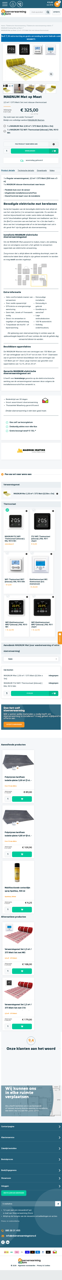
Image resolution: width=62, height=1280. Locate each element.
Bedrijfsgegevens (8, 1170)
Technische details (26, 171)
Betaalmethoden (27, 1251)
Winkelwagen (57, 3)
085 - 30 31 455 (20, 4)
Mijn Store (13, 4)
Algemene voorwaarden (26, 1265)
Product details (8, 171)
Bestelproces (7, 1159)
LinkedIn (7, 1242)
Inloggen (5, 1186)
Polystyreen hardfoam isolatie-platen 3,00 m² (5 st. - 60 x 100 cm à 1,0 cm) (18, 780)
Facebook (3, 1242)
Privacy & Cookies (43, 1265)
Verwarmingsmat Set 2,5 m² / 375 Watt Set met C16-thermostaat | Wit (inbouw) (18, 1008)
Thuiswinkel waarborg (54, 1251)
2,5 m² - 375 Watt (11, 958)
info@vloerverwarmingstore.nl (21, 1236)
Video (52, 171)
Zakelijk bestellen (9, 1148)
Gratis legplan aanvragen (13, 1193)
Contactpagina (7, 1127)
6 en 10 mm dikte (11, 786)
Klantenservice (7, 1138)
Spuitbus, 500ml (10, 896)
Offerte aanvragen (57, 13)
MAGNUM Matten (36, 120)
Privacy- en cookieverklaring (10, 1221)
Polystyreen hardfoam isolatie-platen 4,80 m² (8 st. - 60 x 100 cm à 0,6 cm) (18, 836)
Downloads (42, 171)
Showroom (6, 1178)
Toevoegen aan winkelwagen (22, 799)
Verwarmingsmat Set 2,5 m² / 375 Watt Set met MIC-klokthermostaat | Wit (18, 952)
